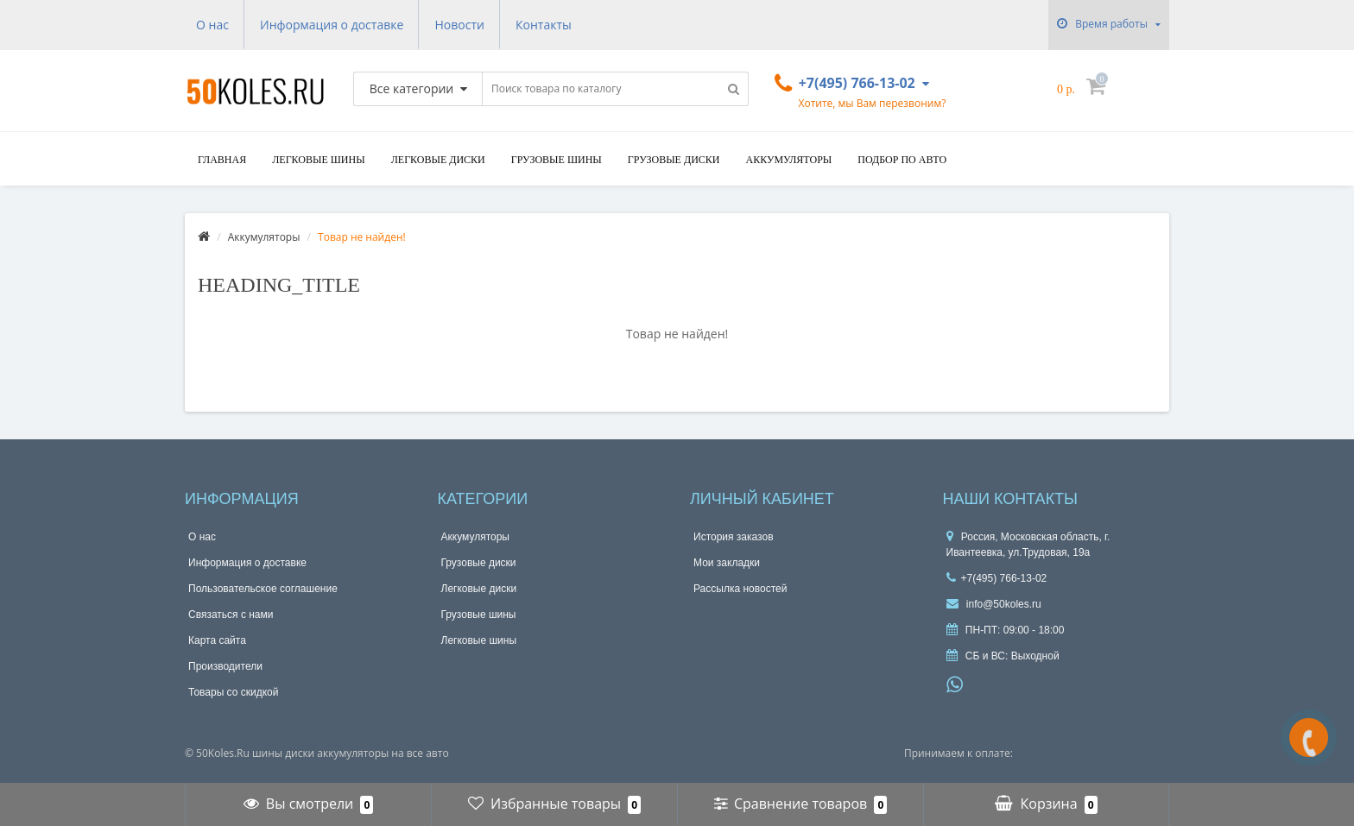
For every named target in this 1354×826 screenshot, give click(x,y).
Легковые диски (438, 160)
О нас (212, 24)
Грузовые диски (674, 160)
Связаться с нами (230, 614)
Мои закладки (726, 563)
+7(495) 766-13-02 (996, 578)
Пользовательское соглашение (263, 589)
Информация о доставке (331, 24)
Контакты (544, 24)
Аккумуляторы (788, 160)
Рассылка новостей (740, 589)
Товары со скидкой (233, 692)
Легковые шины (318, 160)
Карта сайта (217, 640)
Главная (222, 160)
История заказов (733, 537)
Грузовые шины (556, 160)
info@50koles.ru (993, 604)
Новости (459, 24)
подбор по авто (901, 160)
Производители (225, 666)
